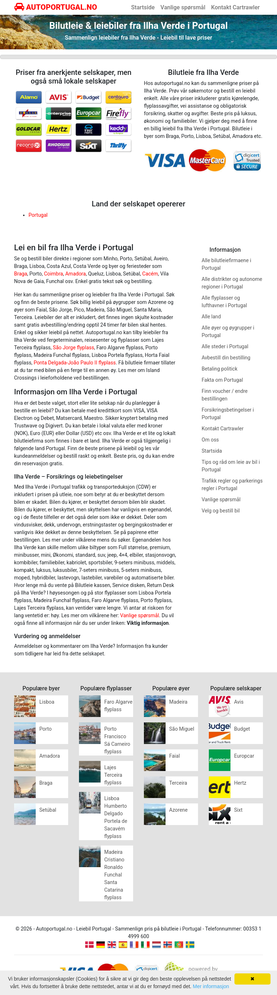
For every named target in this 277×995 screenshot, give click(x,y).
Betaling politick (219, 369)
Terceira (178, 783)
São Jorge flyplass (73, 347)
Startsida (212, 451)
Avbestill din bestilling (226, 357)
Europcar (244, 756)
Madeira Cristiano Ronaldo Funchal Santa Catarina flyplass (114, 874)
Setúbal (47, 810)
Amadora (75, 274)
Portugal (38, 215)
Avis (238, 702)
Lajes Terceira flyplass (113, 775)
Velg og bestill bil (221, 511)
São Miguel (181, 729)
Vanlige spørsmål (183, 7)
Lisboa (46, 702)
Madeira (178, 702)
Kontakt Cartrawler (235, 7)
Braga (20, 274)
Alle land (211, 316)
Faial (174, 756)
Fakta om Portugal (222, 380)
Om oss (210, 440)
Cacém (150, 274)
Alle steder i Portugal (225, 346)
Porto (45, 729)
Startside (143, 7)
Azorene (178, 810)
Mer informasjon (211, 986)
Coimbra (53, 274)
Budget (242, 729)
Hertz (240, 783)
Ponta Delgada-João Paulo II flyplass (75, 363)
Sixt (238, 810)
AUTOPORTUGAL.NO (55, 7)
